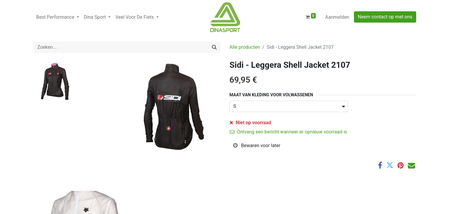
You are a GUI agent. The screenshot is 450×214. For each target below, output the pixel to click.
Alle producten (244, 47)
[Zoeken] (214, 47)
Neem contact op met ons (385, 17)
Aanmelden (337, 17)
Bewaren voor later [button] (256, 145)
